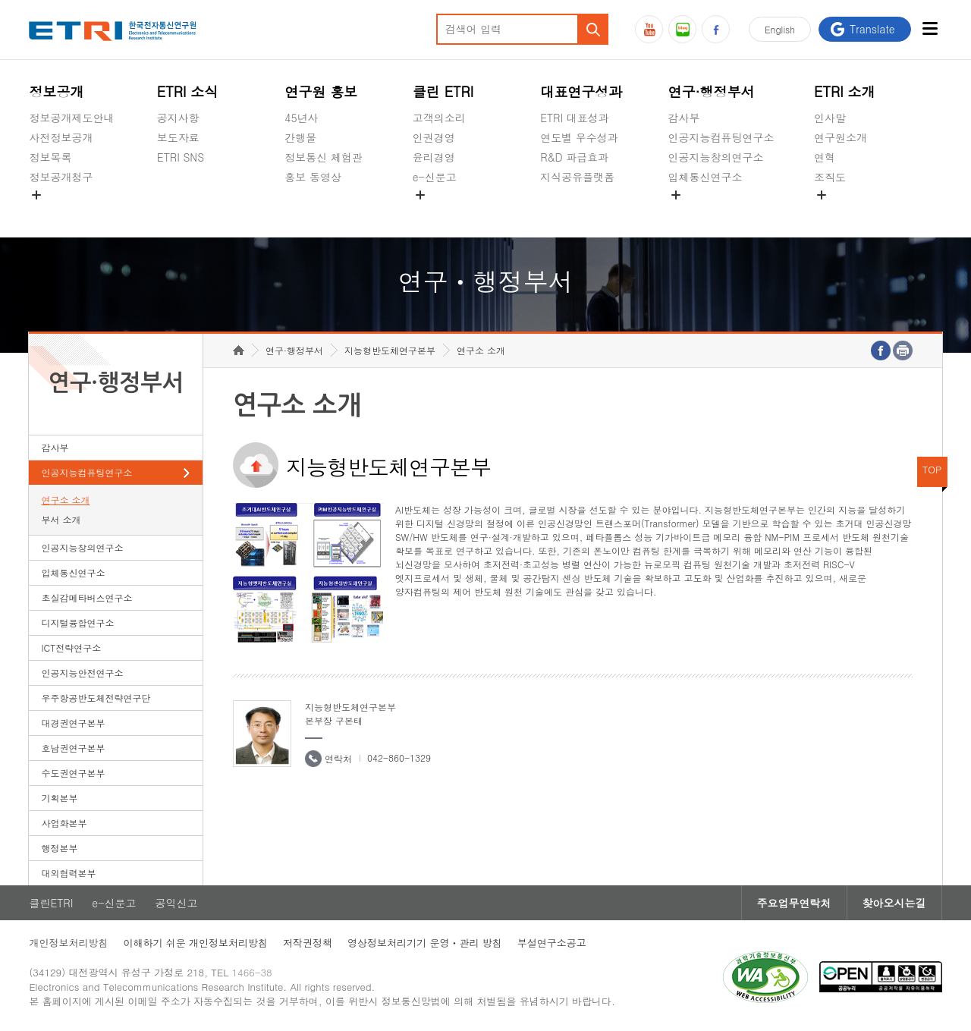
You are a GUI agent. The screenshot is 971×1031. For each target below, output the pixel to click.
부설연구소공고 (551, 942)
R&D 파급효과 (574, 157)
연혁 (824, 157)
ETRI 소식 (187, 91)
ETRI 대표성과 (574, 117)
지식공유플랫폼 (577, 176)
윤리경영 (434, 157)
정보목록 (50, 157)
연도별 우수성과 (579, 137)
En (780, 29)
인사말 (830, 117)
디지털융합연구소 (77, 622)
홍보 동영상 (312, 176)
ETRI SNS (180, 157)
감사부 (684, 117)
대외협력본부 (68, 872)
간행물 (300, 137)
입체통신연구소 (705, 176)
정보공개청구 (61, 176)
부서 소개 (60, 519)
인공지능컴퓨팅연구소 (721, 137)
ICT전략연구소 (71, 647)
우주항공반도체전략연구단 (95, 697)
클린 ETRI (443, 91)
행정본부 (59, 847)
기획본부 (59, 797)
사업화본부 (63, 822)
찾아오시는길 (894, 902)
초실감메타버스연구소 (721, 212)
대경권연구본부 (73, 722)
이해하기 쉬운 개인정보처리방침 (195, 942)
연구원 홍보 (320, 91)
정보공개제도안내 (71, 117)
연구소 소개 (65, 499)
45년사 (301, 117)
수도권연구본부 (73, 772)
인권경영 (434, 137)
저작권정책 (307, 942)
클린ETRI (51, 902)
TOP (932, 469)
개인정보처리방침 (68, 942)
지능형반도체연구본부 (389, 350)
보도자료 (178, 137)
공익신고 (434, 212)
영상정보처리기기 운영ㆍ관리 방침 (424, 942)
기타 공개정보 (847, 212)
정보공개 (56, 91)
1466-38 (252, 972)
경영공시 (50, 212)
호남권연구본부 (73, 747)
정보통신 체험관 (323, 157)
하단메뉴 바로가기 (0, 0)
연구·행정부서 (711, 91)
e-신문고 (435, 176)
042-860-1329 (399, 757)
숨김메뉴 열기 (36, 195)
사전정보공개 (61, 137)
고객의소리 (439, 117)
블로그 (682, 29)
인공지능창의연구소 (716, 157)
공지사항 (178, 117)
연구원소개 (840, 137)
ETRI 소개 (844, 91)
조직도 (830, 176)
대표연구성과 (581, 91)
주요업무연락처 (794, 902)
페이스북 (716, 29)
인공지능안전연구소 (82, 672)
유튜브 (649, 29)
